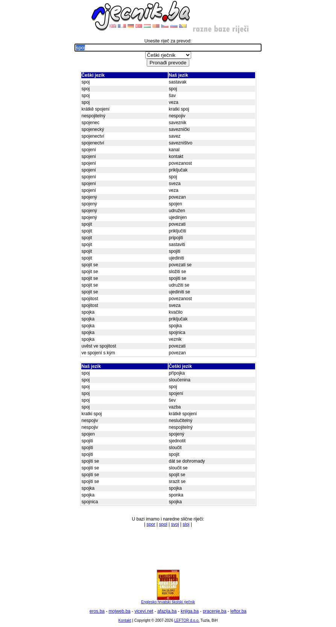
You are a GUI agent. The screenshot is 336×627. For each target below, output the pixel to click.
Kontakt (125, 620)
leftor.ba (238, 611)
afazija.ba (166, 611)
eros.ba (97, 611)
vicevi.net (143, 611)
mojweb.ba (120, 611)
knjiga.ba (190, 611)
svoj (175, 524)
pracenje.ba (215, 611)
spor (150, 524)
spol (163, 524)
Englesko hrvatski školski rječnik (168, 600)
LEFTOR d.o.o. (186, 620)
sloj (186, 524)
